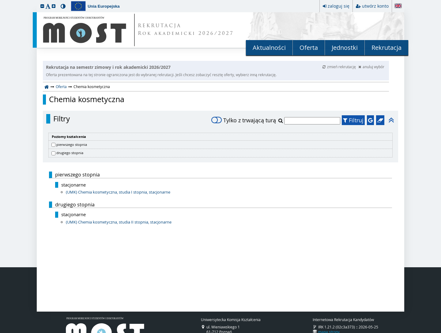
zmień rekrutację (339, 66)
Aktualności (269, 47)
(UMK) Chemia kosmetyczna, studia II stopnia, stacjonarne (119, 222)
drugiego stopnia (69, 152)
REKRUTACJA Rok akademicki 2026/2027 (186, 30)
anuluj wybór (371, 66)
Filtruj (353, 120)
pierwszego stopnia (71, 144)
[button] (42, 6)
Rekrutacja (386, 47)
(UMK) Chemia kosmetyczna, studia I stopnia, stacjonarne (118, 192)
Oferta (309, 47)
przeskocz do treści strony (1, 1)
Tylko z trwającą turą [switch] (243, 120)
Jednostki (345, 47)
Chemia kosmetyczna (86, 99)
